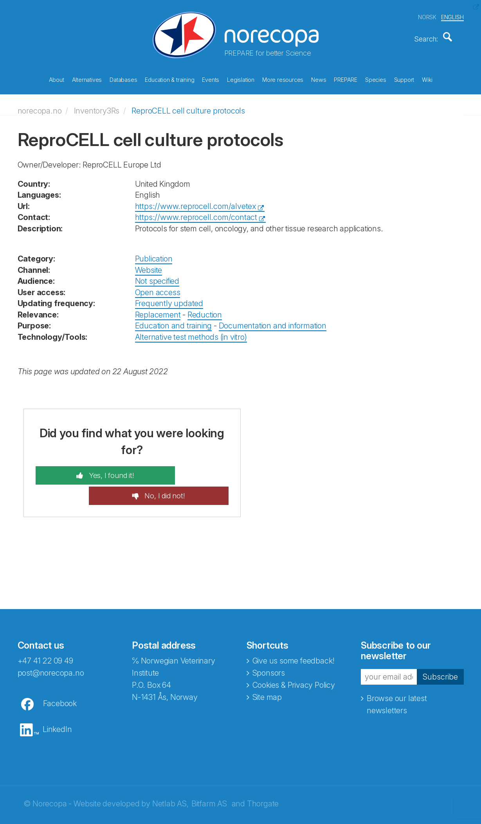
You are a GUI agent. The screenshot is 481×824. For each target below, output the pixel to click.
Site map (267, 671)
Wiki (427, 78)
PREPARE (345, 78)
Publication (154, 253)
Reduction (204, 309)
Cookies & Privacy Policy (293, 659)
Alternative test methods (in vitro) (191, 331)
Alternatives (87, 78)
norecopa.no (40, 105)
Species (375, 78)
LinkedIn (57, 704)
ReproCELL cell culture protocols (188, 105)
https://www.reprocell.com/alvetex (195, 201)
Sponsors (268, 647)
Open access (157, 287)
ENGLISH (452, 15)
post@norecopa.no (51, 647)
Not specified (157, 275)
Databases (123, 78)
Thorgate (263, 778)
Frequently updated (169, 298)
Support (404, 78)
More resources (282, 78)
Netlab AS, (170, 778)
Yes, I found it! (87, 470)
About (56, 78)
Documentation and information (272, 320)
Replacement (158, 309)
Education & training (169, 78)
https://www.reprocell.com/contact (196, 211)
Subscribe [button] (440, 651)
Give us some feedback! (293, 635)
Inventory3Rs (97, 105)
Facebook (60, 678)
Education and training (173, 320)
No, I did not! (187, 470)
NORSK (427, 15)
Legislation (240, 78)
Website (148, 264)
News (318, 78)
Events (210, 78)
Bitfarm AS (209, 778)
